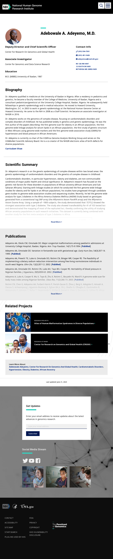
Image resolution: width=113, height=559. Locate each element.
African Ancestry (47, 369)
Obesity (26, 369)
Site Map (9, 527)
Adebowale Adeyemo (18, 367)
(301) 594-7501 (83, 51)
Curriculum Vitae (13, 148)
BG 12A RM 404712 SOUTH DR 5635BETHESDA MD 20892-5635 (86, 66)
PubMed (86, 246)
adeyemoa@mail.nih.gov (87, 59)
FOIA (31, 518)
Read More (56, 222)
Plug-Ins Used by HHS (15, 537)
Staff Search (28, 18)
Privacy (33, 522)
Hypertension (15, 369)
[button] (107, 5)
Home (6, 18)
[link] (25, 461)
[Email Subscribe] (56, 426)
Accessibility (11, 522)
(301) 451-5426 (83, 55)
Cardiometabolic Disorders (91, 367)
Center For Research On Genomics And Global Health (53, 367)
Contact (9, 518)
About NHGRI (15, 18)
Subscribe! (32, 433)
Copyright (34, 527)
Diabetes (35, 369)
